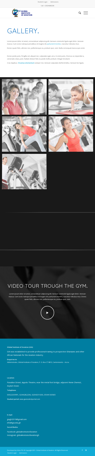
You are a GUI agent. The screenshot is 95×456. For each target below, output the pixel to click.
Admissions (54, 2)
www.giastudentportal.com (30, 399)
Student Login (42, 2)
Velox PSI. (20, 450)
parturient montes (54, 44)
